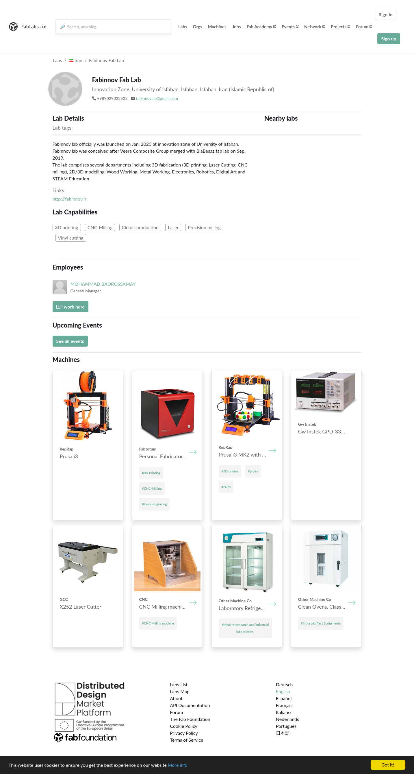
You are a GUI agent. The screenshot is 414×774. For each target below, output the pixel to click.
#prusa (253, 471)
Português (286, 726)
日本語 (283, 733)
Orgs (197, 26)
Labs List (178, 684)
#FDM (226, 487)
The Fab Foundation (190, 719)
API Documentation (190, 705)
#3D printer (230, 471)
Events (290, 26)
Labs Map (180, 691)
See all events (70, 341)
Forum (364, 26)
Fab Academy (261, 26)
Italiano (283, 712)
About (176, 698)
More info (177, 765)
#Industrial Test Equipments (321, 623)
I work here (70, 306)
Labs (182, 26)
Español (284, 698)
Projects (340, 26)
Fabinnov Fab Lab (106, 60)
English (283, 691)
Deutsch (284, 684)
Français (284, 705)
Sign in (385, 14)
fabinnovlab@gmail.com (157, 98)
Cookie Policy (183, 726)
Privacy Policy (184, 733)
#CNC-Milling (152, 488)
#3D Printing (151, 473)
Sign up (388, 38)
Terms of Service (186, 740)
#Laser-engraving (154, 504)
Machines (217, 26)
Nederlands (287, 719)
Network (314, 26)
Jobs (236, 26)
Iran (75, 60)
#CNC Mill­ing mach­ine (158, 623)
